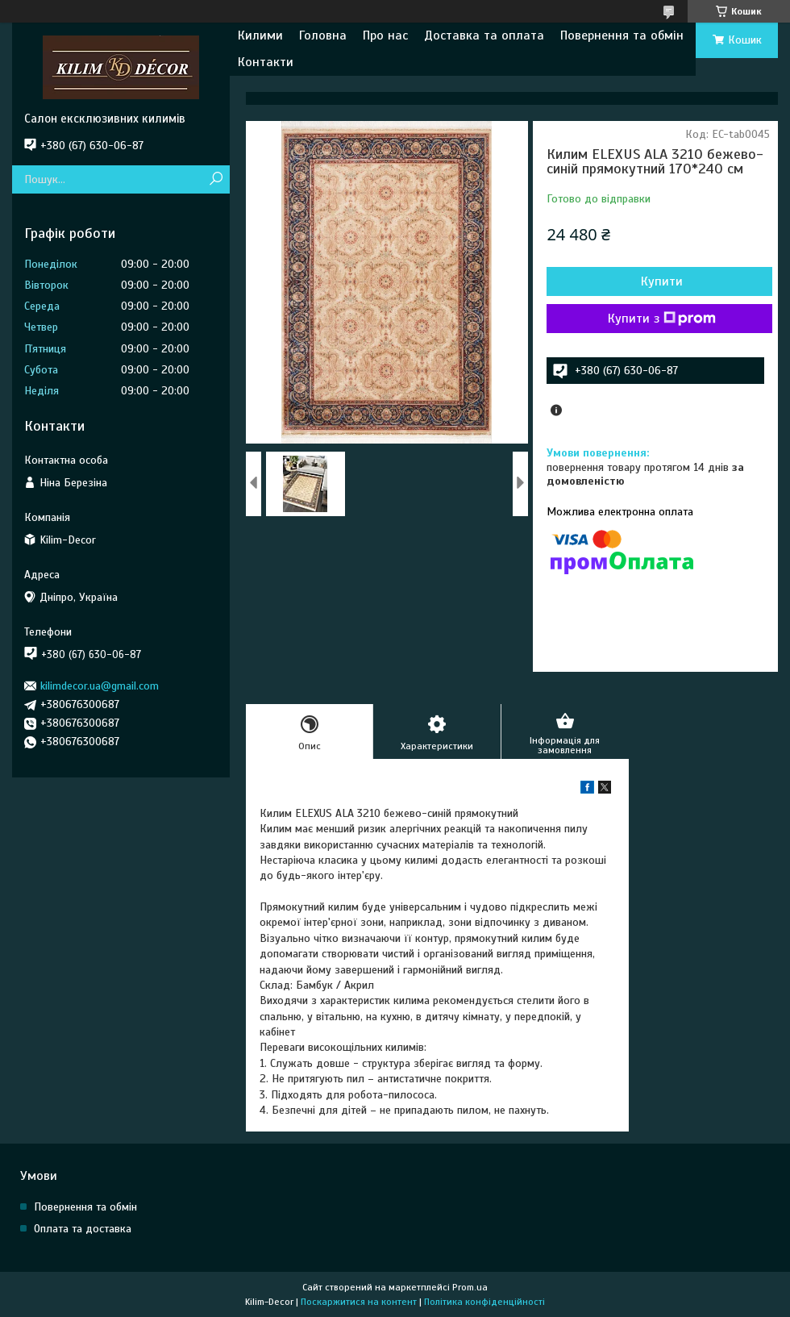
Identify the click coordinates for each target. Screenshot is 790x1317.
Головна (323, 35)
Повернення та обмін (622, 35)
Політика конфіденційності (484, 1301)
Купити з (662, 318)
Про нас (385, 35)
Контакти (265, 62)
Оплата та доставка (82, 1229)
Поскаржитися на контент (359, 1301)
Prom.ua (470, 1287)
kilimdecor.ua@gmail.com (99, 686)
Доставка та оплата (484, 35)
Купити (662, 281)
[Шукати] (216, 179)
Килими (260, 35)
